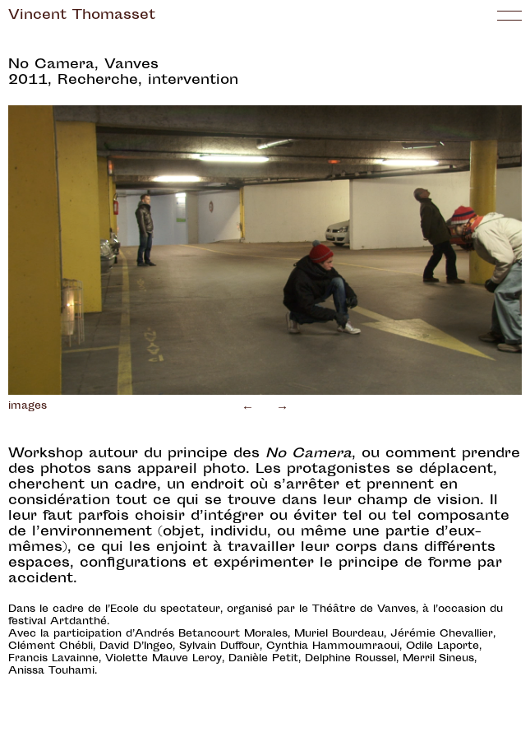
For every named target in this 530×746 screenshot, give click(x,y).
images (27, 406)
